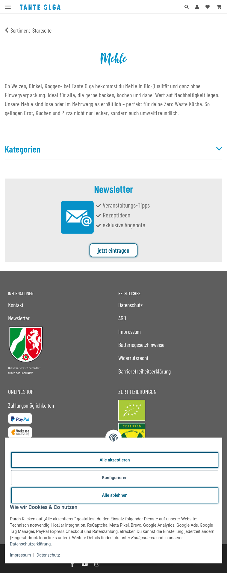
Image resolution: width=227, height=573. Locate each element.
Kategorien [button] (23, 149)
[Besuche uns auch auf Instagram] (97, 564)
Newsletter (19, 317)
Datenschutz (48, 555)
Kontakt (15, 304)
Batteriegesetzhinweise (141, 344)
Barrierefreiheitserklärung (144, 371)
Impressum (20, 555)
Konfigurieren (114, 477)
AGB (122, 317)
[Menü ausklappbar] (8, 4)
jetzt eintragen (113, 250)
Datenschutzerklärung (30, 544)
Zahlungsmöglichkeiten (31, 405)
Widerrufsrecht (133, 357)
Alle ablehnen (114, 495)
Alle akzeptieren (114, 460)
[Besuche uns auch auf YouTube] (84, 564)
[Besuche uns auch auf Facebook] (72, 564)
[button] (186, 6)
